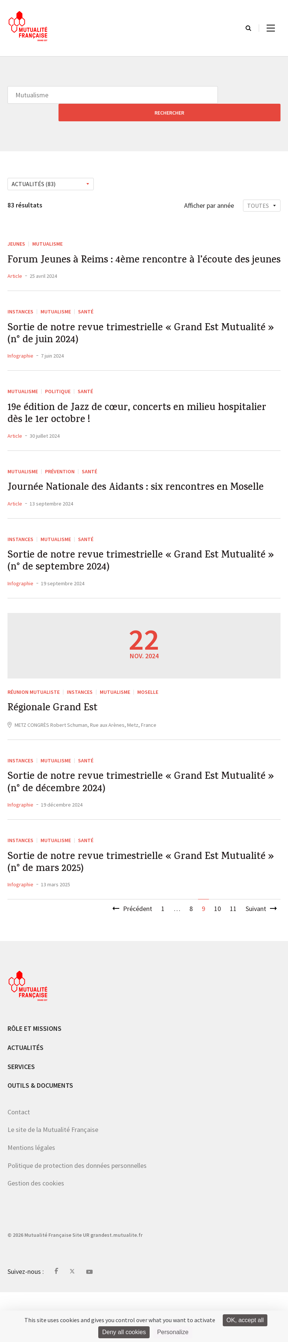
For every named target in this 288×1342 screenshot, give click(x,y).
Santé (85, 312)
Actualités (26, 1097)
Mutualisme (47, 226)
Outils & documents (40, 1135)
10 (217, 958)
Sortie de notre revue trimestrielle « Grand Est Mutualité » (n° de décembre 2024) (127, 824)
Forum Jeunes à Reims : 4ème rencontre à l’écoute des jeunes (144, 252)
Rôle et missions (35, 1078)
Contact (19, 1161)
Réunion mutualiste (34, 727)
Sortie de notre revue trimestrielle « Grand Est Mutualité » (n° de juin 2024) (127, 338)
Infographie (20, 361)
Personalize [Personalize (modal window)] (173, 1332)
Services (21, 1116)
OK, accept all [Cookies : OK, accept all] (245, 1320)
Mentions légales (31, 1197)
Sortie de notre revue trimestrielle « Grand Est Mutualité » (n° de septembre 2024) (127, 595)
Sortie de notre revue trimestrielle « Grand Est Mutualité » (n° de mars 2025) (127, 910)
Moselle (147, 727)
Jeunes (16, 226)
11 (233, 958)
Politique (57, 397)
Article (15, 276)
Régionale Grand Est (59, 745)
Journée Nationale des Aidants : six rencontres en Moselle (134, 509)
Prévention (60, 483)
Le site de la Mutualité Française (53, 1179)
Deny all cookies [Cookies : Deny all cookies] (124, 1332)
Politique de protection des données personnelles (77, 1215)
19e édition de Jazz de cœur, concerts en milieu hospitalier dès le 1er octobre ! (127, 423)
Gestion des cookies (36, 1233)
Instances (20, 312)
